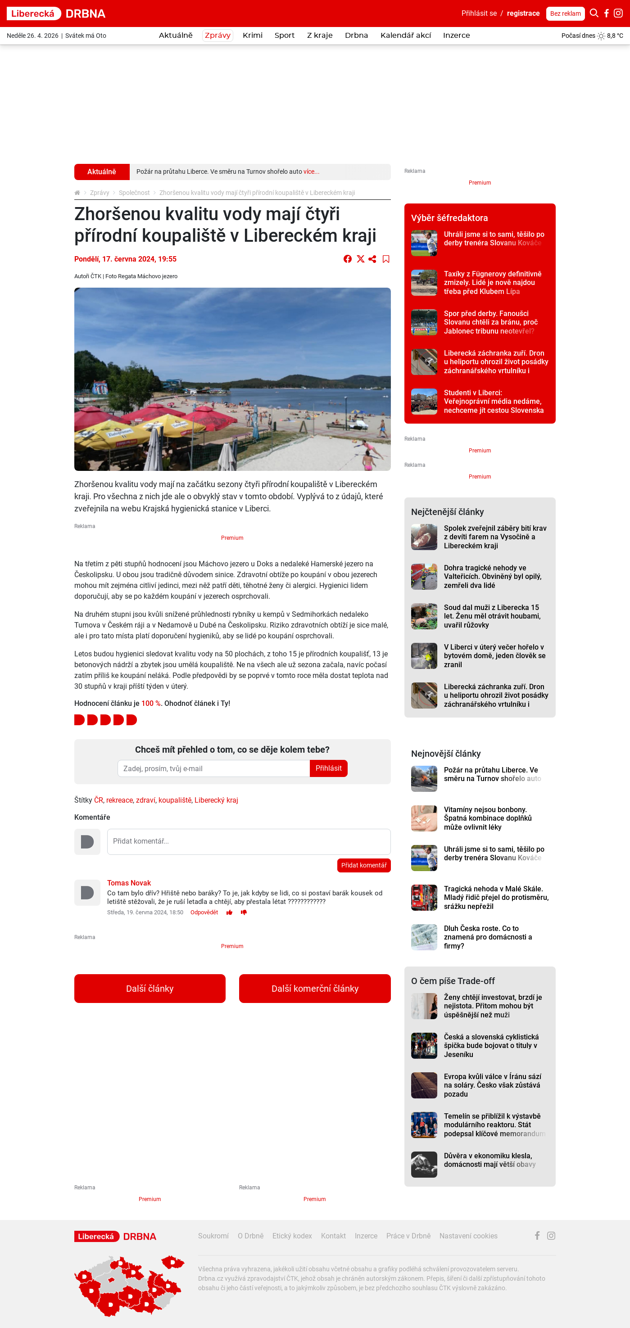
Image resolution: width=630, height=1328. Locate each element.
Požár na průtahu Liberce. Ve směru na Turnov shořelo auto (492, 774)
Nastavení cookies (469, 1236)
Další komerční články (315, 988)
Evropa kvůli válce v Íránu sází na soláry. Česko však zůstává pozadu (492, 1085)
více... (312, 171)
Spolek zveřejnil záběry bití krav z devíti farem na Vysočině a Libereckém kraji (495, 537)
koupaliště (175, 800)
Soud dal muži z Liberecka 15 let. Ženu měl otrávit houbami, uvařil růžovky (492, 616)
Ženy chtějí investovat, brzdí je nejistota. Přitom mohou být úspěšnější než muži (493, 1006)
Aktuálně (176, 35)
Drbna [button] (356, 35)
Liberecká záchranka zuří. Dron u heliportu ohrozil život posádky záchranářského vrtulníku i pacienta (496, 366)
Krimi (253, 35)
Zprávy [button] (218, 35)
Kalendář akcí (406, 35)
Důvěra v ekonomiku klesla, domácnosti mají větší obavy (490, 1160)
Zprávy (99, 192)
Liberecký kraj (216, 800)
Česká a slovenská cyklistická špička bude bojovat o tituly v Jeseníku (491, 1046)
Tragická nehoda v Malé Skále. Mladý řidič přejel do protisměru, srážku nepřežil (496, 898)
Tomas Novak (129, 883)
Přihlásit (329, 768)
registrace (523, 13)
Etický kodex (292, 1236)
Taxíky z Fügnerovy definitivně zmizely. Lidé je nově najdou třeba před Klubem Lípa (493, 283)
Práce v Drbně (408, 1236)
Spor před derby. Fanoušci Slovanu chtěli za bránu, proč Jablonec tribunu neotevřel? (491, 322)
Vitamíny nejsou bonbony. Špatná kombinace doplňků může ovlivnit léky (488, 818)
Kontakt (333, 1236)
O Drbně (250, 1236)
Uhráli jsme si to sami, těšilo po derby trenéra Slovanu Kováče (494, 238)
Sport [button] (285, 35)
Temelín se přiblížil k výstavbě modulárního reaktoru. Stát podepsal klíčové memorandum (495, 1125)
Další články (149, 988)
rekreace (119, 800)
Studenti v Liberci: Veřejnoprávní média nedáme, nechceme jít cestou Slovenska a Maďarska (494, 405)
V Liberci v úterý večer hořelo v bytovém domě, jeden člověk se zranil (495, 656)
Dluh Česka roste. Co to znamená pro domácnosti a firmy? (488, 937)
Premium (232, 538)
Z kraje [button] (320, 35)
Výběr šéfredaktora (449, 217)
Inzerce (456, 35)
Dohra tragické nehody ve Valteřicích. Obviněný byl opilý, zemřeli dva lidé (493, 577)
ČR (98, 800)
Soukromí (213, 1236)
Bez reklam (565, 13)
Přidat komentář (364, 865)
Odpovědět (204, 912)
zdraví (145, 800)
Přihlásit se (479, 13)
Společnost (134, 192)
